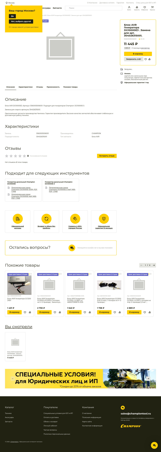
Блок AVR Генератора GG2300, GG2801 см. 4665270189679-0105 (75, 300)
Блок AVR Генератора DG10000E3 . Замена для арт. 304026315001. (15, 353)
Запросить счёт (133, 59)
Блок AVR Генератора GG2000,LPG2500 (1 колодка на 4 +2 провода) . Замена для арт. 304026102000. (49, 300)
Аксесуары (9, 417)
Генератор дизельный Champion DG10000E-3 (58, 183)
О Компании (92, 3)
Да (12, 16)
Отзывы (39, 87)
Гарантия (120, 3)
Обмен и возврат (50, 422)
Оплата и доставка (51, 417)
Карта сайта (87, 422)
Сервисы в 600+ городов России (75, 227)
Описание (10, 87)
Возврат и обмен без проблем (46, 227)
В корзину (138, 54)
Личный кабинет (50, 426)
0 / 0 (141, 39)
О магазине (87, 413)
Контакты (130, 3)
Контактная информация (92, 426)
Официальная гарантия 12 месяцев (104, 227)
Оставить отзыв (106, 156)
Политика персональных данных (57, 434)
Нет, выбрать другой (21, 21)
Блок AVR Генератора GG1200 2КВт (19, 299)
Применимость (53, 87)
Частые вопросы (50, 430)
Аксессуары (45, 8)
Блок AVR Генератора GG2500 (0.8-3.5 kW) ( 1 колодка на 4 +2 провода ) (109, 300)
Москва (11, 3)
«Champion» (14, 441)
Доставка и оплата (106, 3)
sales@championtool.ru (136, 413)
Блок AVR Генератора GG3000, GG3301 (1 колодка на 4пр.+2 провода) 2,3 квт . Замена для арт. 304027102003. (139, 300)
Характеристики (26, 87)
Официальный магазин (18, 227)
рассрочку (145, 48)
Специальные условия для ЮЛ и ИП (58, 413)
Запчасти (57, 8)
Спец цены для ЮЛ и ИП (146, 3)
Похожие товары (70, 87)
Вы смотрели (18, 326)
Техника (8, 413)
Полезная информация (91, 417)
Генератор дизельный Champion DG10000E (21, 183)
